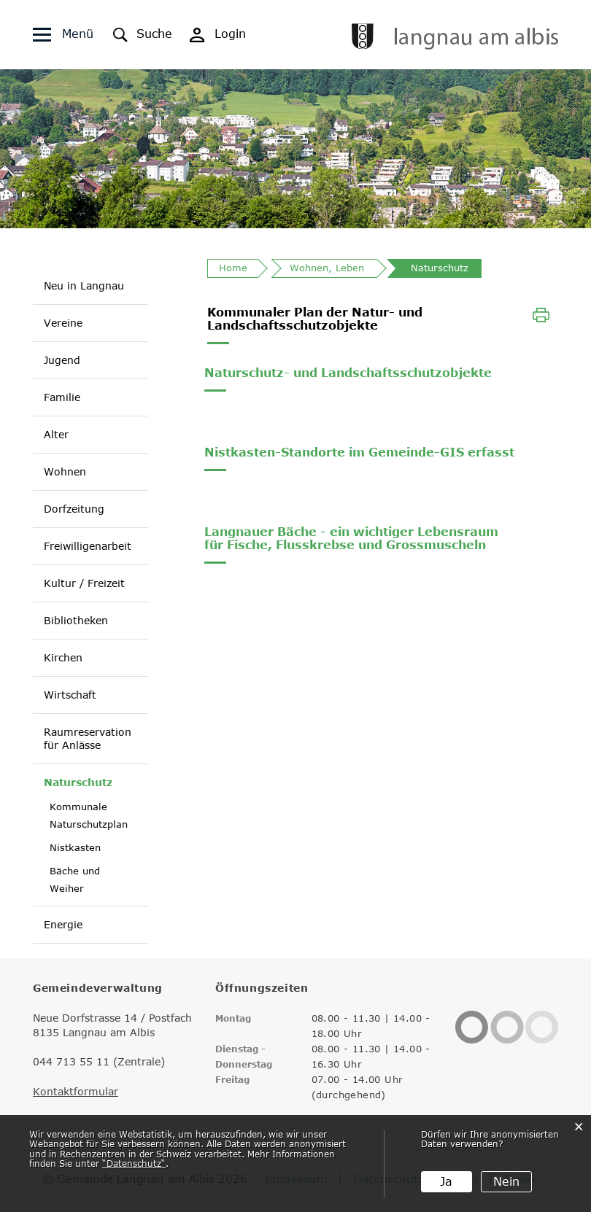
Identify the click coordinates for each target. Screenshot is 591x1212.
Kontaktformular (75, 1092)
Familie (62, 397)
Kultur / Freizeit (84, 583)
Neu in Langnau (84, 285)
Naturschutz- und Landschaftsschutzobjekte (348, 372)
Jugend (62, 360)
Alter (56, 434)
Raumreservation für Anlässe (87, 738)
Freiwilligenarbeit (87, 546)
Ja (446, 1181)
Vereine (63, 322)
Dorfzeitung (74, 508)
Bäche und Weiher (75, 879)
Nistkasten (75, 847)
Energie (63, 924)
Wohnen (65, 471)
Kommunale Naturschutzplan (89, 815)
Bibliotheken (76, 620)
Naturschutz (78, 781)
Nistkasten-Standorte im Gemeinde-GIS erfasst (359, 452)
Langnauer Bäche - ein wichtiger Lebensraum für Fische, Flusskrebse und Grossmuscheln (351, 538)
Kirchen (63, 657)
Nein (506, 1181)
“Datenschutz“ (134, 1163)
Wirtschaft (70, 694)
